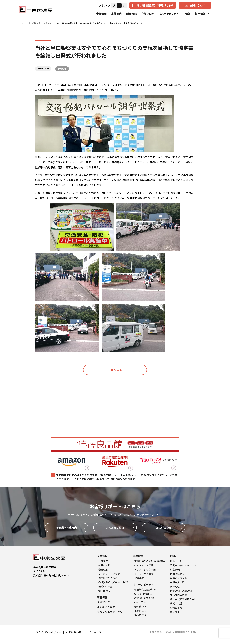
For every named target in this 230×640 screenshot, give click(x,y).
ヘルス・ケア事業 (143, 565)
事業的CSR (140, 610)
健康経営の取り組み (145, 589)
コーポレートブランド (110, 573)
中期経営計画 (177, 582)
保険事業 (139, 578)
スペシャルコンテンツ (110, 612)
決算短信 (175, 586)
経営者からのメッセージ (183, 565)
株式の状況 (176, 603)
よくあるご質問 (106, 607)
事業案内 (116, 13)
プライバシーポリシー (48, 632)
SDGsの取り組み (143, 593)
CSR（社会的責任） (145, 598)
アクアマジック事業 (145, 569)
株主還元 (175, 569)
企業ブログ (148, 13)
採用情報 (202, 13)
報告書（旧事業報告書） (183, 599)
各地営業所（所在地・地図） (114, 582)
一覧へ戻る (115, 370)
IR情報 (187, 13)
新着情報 (131, 13)
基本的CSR (140, 606)
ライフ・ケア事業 (143, 573)
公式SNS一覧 (105, 586)
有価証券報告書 (178, 595)
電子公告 (175, 612)
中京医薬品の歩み (108, 578)
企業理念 (103, 569)
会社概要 (103, 561)
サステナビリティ (168, 13)
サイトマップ (93, 632)
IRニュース (176, 561)
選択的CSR (140, 615)
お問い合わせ (73, 632)
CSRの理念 (140, 602)
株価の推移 (176, 607)
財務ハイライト (178, 578)
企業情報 (101, 13)
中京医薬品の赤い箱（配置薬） (151, 561)
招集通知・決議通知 (181, 590)
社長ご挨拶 (104, 565)
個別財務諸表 (177, 573)
